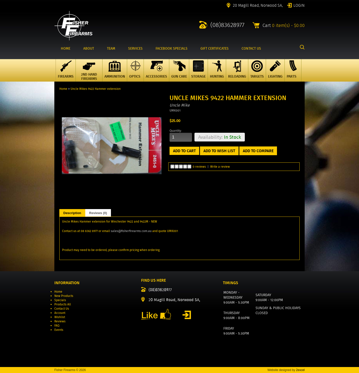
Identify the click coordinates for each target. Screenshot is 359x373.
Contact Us (61, 308)
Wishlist (59, 317)
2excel (300, 370)
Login (299, 4)
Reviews (60, 321)
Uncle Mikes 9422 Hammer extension (96, 89)
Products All (62, 304)
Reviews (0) (98, 213)
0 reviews (199, 166)
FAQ (56, 325)
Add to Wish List (219, 151)
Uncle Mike (180, 105)
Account (59, 313)
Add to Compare (258, 151)
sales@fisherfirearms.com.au (131, 231)
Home (63, 89)
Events (58, 330)
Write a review (220, 166)
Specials (60, 300)
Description (72, 213)
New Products (63, 296)
